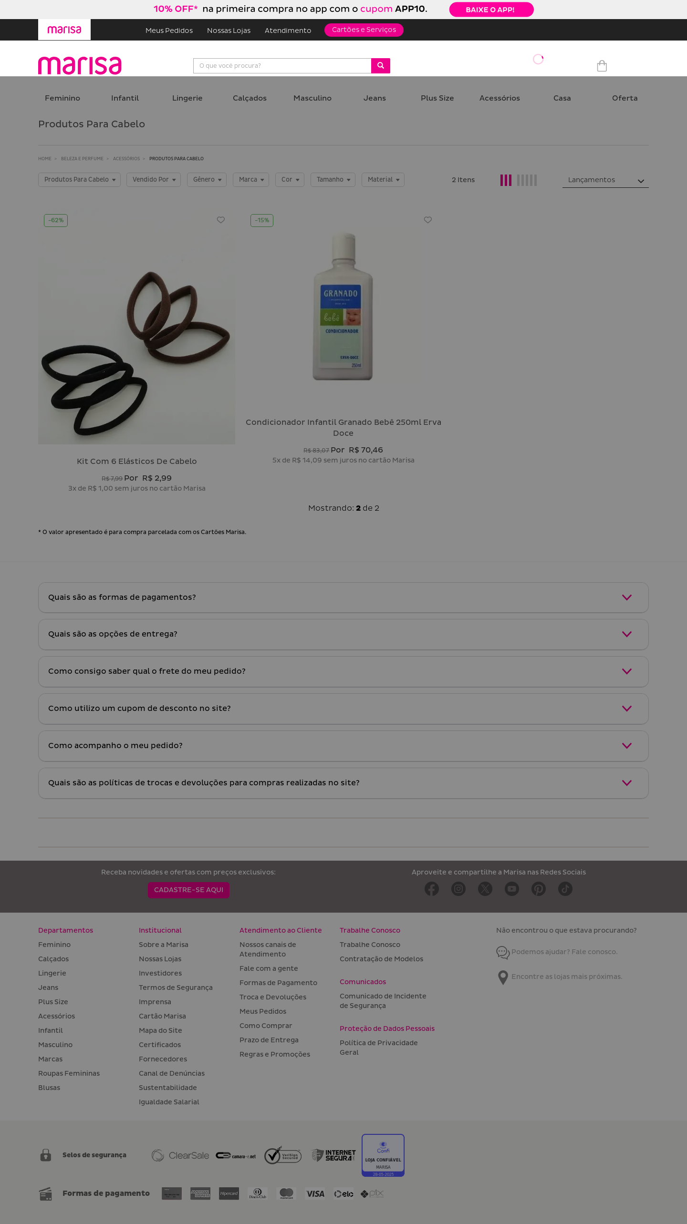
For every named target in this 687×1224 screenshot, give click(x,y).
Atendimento (288, 31)
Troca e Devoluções (272, 997)
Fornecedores (163, 1059)
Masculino (312, 98)
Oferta (625, 98)
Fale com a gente (268, 969)
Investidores (160, 973)
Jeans (375, 98)
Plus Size (437, 98)
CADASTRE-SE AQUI (188, 890)
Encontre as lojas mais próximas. (559, 977)
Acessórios (499, 98)
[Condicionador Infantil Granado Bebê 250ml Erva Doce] (343, 306)
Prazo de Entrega (269, 1040)
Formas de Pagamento (278, 983)
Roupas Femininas (69, 1074)
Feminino (62, 98)
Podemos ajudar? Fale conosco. (557, 952)
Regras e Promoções (274, 1054)
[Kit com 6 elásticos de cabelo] (136, 326)
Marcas (50, 1059)
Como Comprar (265, 1026)
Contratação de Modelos (381, 959)
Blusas (49, 1088)
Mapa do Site (160, 1031)
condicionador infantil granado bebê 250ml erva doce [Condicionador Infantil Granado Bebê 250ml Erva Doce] (343, 428)
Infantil (125, 98)
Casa (562, 98)
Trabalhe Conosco (370, 945)
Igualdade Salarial (169, 1102)
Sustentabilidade (168, 1088)
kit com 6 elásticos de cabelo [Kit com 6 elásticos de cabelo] (137, 461)
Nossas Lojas (228, 31)
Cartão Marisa (162, 1016)
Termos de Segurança (176, 988)
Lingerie (187, 98)
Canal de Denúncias (172, 1074)
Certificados (160, 1045)
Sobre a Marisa (163, 945)
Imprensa (155, 1002)
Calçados (250, 98)
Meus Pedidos (169, 31)
